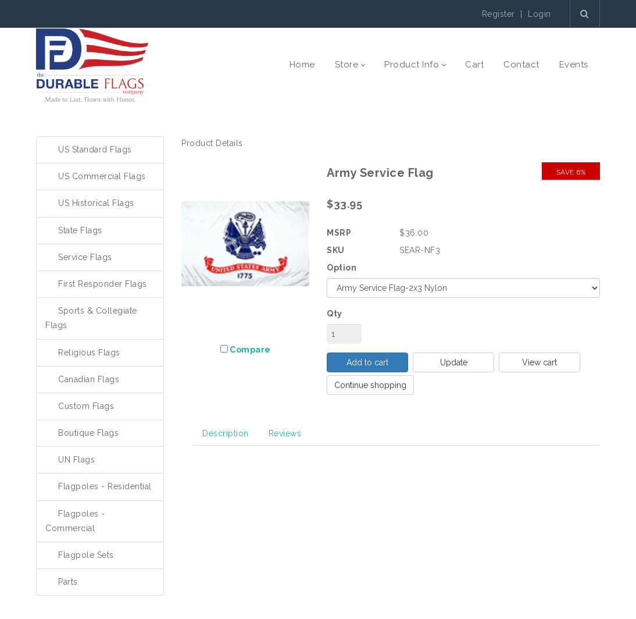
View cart (539, 362)
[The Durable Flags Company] (92, 64)
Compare (250, 349)
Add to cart (367, 362)
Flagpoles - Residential (105, 486)
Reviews (285, 433)
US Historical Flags (96, 203)
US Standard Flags (95, 149)
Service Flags (85, 257)
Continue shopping (370, 385)
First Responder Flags (102, 284)
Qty (334, 313)
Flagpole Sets (86, 555)
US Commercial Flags (102, 176)
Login (539, 14)
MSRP (339, 232)
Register (498, 14)
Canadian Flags (88, 379)
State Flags (80, 230)
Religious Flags (89, 352)
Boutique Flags (88, 432)
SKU (336, 250)
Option (341, 267)
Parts (68, 581)
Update (453, 362)
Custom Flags (86, 406)
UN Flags (76, 459)
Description (225, 433)
